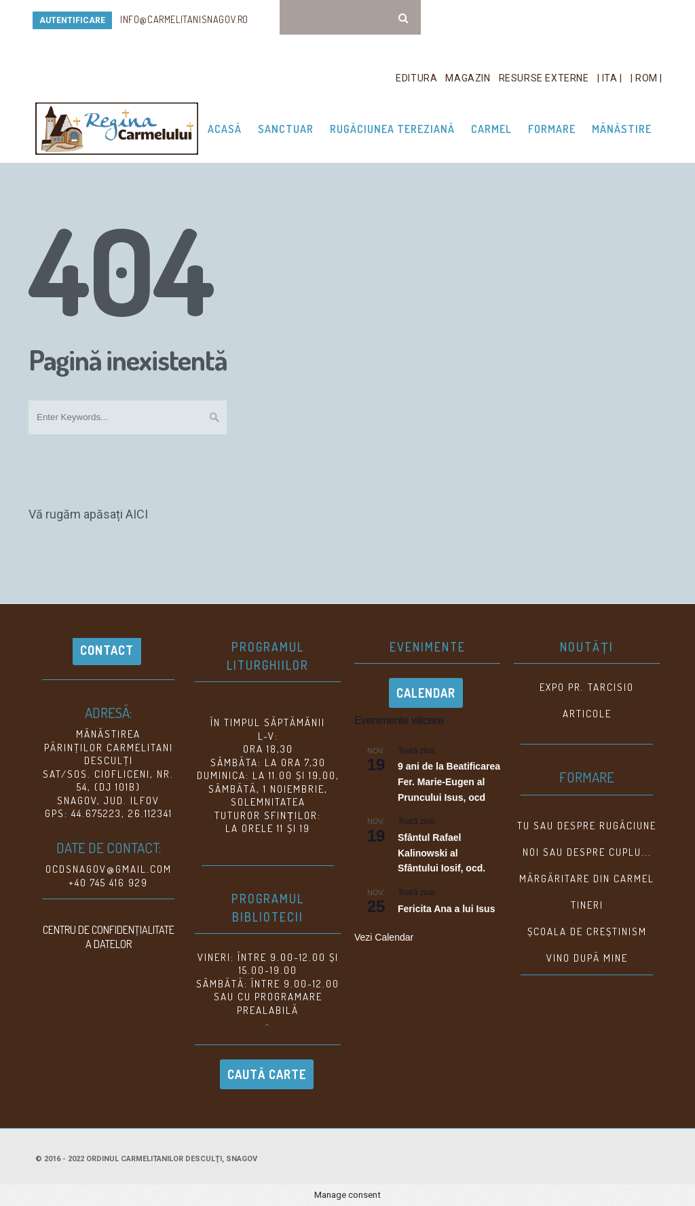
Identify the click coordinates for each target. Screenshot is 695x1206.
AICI (137, 514)
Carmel (491, 129)
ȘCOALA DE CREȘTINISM (587, 931)
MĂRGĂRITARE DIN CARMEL (586, 878)
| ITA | (609, 78)
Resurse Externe (544, 78)
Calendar (425, 692)
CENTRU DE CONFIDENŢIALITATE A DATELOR (108, 937)
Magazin (467, 78)
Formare (552, 129)
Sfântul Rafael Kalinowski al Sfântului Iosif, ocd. (441, 852)
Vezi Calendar (383, 937)
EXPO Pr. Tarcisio (587, 687)
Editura (416, 78)
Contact (107, 650)
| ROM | (646, 78)
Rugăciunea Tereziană (392, 129)
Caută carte (266, 1074)
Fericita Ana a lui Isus (446, 908)
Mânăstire (622, 129)
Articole (587, 713)
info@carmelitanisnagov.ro (184, 19)
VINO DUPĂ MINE (587, 957)
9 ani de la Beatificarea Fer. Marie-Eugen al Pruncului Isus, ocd (449, 782)
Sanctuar (286, 129)
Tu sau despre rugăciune (586, 825)
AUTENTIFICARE (72, 20)
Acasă (225, 129)
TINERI (587, 905)
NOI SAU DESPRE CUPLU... (587, 852)
